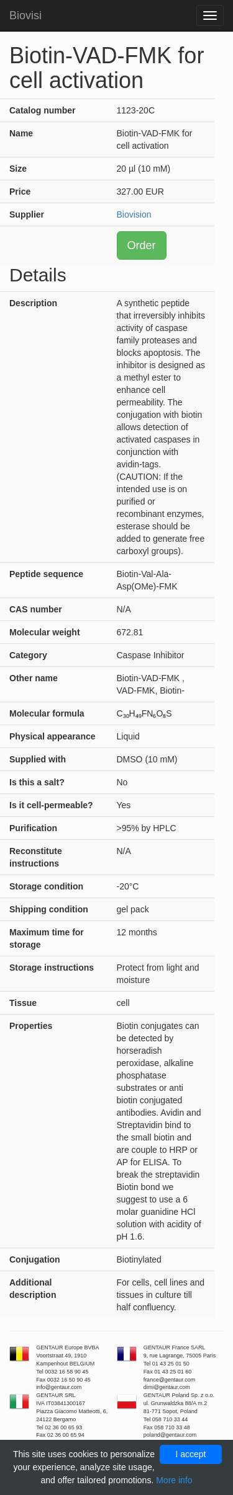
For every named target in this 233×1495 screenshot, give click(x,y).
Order (141, 245)
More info (174, 1480)
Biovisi (25, 15)
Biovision (134, 214)
